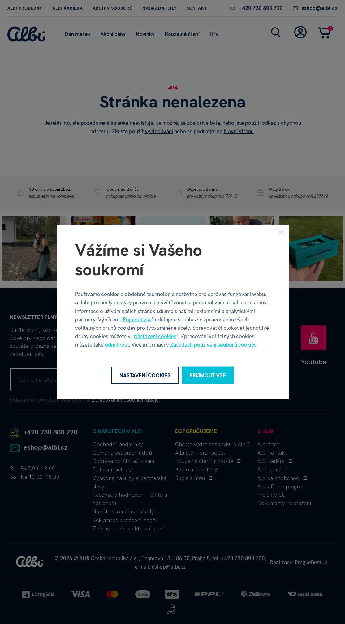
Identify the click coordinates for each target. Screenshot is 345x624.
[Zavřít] (281, 232)
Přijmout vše (137, 319)
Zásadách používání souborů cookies (213, 344)
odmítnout (117, 344)
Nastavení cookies (155, 336)
